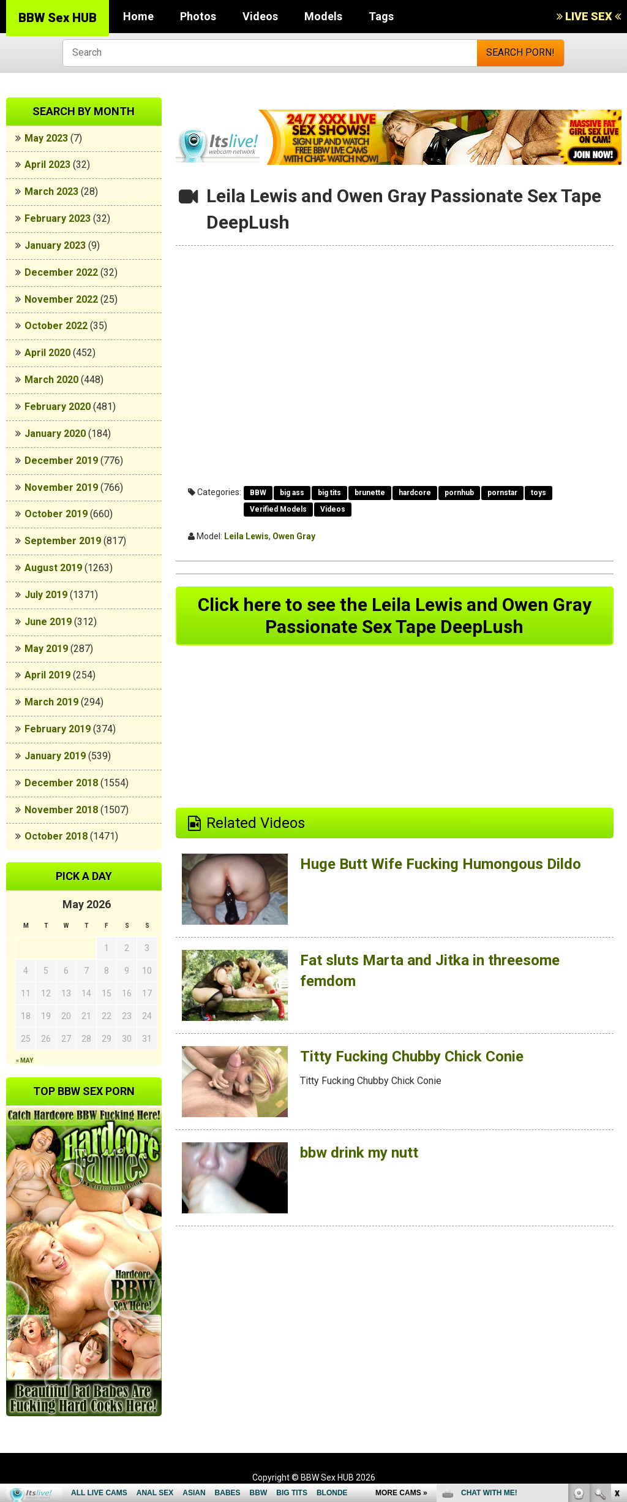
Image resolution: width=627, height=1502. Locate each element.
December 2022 (61, 272)
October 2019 (56, 514)
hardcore (415, 492)
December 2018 (61, 783)
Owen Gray (293, 536)
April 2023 (47, 164)
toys (538, 492)
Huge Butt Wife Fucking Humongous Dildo (440, 864)
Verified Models (278, 509)
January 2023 (55, 245)
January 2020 (55, 433)
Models (323, 16)
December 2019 (61, 460)
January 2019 (55, 756)
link (616, 1310)
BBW (258, 492)
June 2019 (48, 622)
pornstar (502, 492)
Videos (260, 16)
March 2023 (51, 191)
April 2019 (47, 675)
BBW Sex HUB (57, 17)
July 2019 (45, 595)
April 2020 (47, 352)
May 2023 (46, 138)
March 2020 (51, 379)
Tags (381, 16)
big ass (292, 492)
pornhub (459, 492)
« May (24, 1060)
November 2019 (61, 487)
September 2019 (62, 541)
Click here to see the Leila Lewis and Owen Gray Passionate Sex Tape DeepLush (394, 615)
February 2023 (57, 218)
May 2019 (46, 648)
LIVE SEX (589, 16)
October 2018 (56, 836)
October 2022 (56, 326)
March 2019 (51, 702)
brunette (370, 492)
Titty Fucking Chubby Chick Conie (412, 1056)
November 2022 (61, 299)
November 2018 (61, 810)
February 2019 (57, 729)
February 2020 (57, 406)
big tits (329, 492)
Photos (198, 16)
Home (138, 16)
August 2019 (53, 568)
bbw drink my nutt (359, 1152)
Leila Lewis (246, 536)
